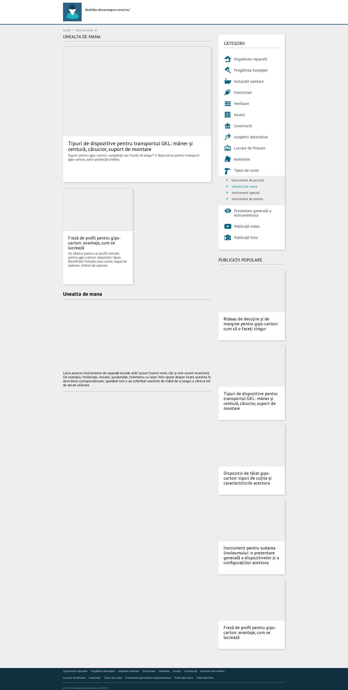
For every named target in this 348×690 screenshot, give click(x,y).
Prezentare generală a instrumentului (252, 213)
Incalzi (239, 114)
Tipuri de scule (84, 30)
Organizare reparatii (250, 59)
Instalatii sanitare (249, 81)
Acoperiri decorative (251, 136)
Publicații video (247, 226)
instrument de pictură (248, 180)
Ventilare (241, 103)
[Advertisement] (137, 335)
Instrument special (246, 193)
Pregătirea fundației (250, 70)
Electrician (243, 92)
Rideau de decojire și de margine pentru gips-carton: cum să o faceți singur (250, 324)
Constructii (243, 125)
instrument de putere (247, 199)
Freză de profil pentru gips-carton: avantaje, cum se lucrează (94, 243)
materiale (242, 159)
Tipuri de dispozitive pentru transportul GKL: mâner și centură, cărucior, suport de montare (130, 146)
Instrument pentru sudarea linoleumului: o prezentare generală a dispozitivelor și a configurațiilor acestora (251, 555)
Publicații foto (246, 237)
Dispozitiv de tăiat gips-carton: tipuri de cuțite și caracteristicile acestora (247, 478)
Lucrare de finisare (249, 148)
